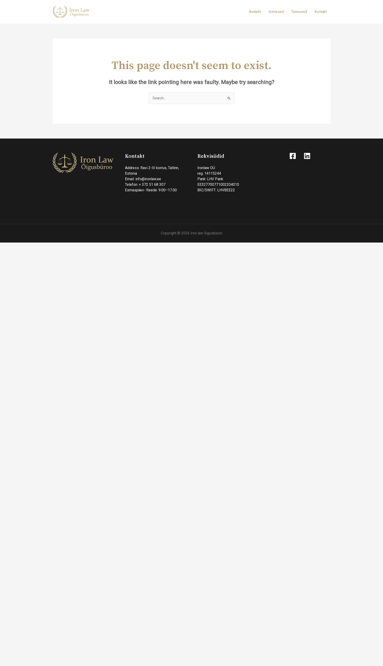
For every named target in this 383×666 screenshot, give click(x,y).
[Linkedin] (307, 155)
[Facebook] (292, 155)
